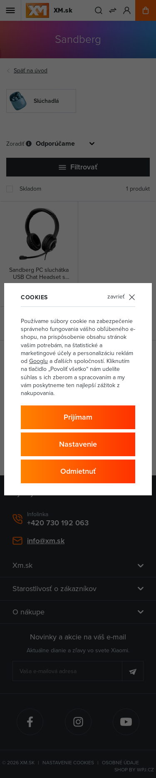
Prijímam (78, 417)
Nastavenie (78, 444)
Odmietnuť (78, 471)
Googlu (38, 361)
